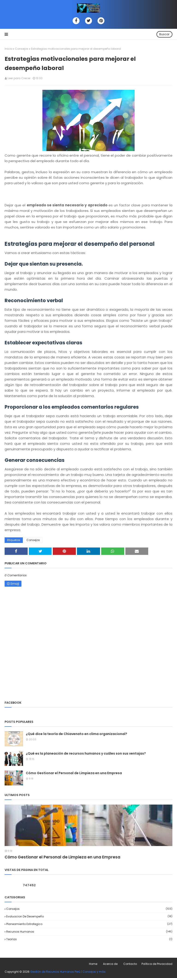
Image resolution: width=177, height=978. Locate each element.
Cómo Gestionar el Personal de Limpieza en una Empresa (74, 773)
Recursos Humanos (89, 932)
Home (93, 964)
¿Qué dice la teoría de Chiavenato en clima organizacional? (76, 734)
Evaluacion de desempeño (89, 916)
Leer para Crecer (19, 78)
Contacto (130, 964)
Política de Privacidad (157, 964)
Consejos (21, 49)
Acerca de (110, 964)
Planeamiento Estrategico (89, 924)
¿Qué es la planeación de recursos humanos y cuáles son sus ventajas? (86, 753)
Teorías (89, 939)
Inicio (8, 49)
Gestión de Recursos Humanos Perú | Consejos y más (68, 972)
